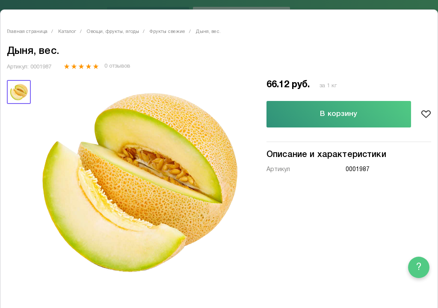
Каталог (67, 32)
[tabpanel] (139, 181)
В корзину (338, 114)
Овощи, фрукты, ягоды (113, 32)
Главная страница (27, 32)
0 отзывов (117, 66)
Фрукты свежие (167, 32)
